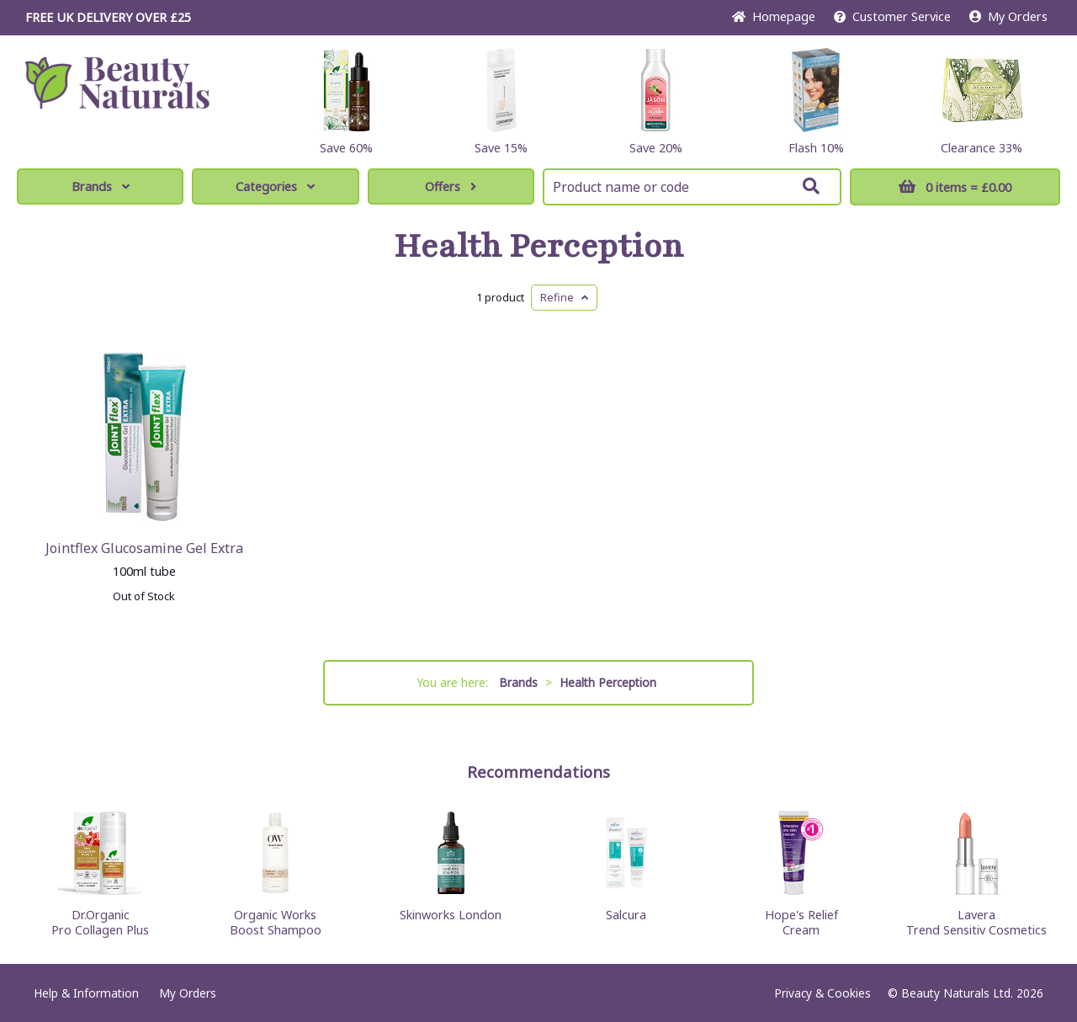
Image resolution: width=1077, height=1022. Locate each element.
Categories (275, 186)
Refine (564, 297)
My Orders (1008, 16)
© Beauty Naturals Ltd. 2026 (965, 993)
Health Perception (538, 246)
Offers (450, 186)
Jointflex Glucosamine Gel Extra (144, 548)
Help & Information (86, 993)
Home (773, 16)
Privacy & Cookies (822, 993)
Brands (101, 186)
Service (892, 16)
